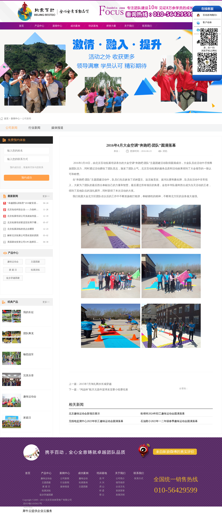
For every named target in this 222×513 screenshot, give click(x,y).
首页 (21, 25)
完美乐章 (28, 375)
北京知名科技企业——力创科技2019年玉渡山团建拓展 (34, 209)
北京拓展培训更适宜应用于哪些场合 (25, 222)
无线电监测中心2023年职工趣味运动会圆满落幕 (96, 421)
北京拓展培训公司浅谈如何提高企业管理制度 (29, 216)
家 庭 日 (13, 270)
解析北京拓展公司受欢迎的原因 (22, 235)
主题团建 (35, 261)
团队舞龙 (28, 333)
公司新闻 (26, 118)
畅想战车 (28, 354)
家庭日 (27, 417)
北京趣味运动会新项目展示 (84, 413)
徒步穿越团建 (13, 278)
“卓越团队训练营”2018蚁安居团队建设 (26, 203)
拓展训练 (35, 270)
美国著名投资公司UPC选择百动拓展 (25, 242)
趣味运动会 (12, 261)
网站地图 (28, 507)
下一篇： (98, 389)
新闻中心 (15, 118)
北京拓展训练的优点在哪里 (20, 229)
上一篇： (90, 384)
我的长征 (28, 312)
